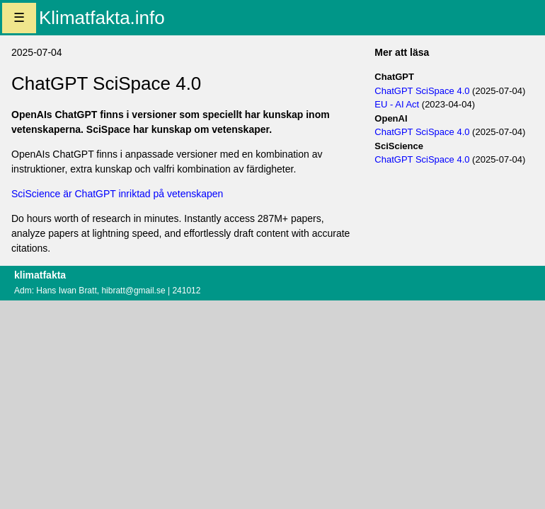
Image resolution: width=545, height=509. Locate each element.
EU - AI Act (396, 104)
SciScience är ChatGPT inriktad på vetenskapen (117, 193)
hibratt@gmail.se (133, 291)
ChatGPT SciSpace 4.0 (421, 91)
